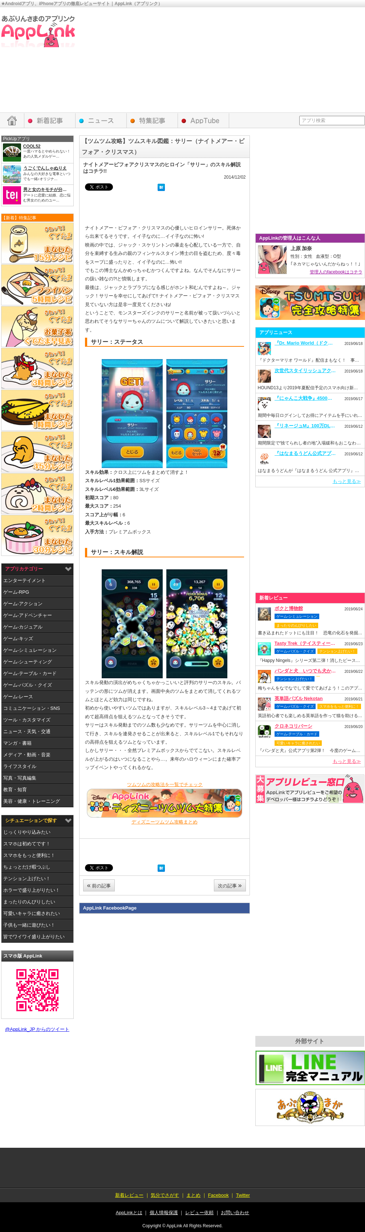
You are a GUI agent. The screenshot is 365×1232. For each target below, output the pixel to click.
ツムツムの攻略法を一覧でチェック (165, 784)
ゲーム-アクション (22, 603)
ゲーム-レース (18, 696)
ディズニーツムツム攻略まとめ (164, 822)
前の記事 (99, 885)
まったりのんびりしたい (29, 901)
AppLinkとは (129, 1212)
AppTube (203, 120)
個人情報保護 (164, 1212)
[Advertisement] (273, 62)
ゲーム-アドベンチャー (27, 615)
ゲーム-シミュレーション (30, 650)
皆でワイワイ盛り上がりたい (34, 936)
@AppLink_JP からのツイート (37, 1029)
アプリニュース (101, 120)
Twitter (243, 1195)
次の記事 (230, 885)
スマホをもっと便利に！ (29, 855)
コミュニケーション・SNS (31, 708)
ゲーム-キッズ (18, 638)
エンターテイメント (24, 580)
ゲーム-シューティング (27, 661)
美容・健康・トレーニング (31, 801)
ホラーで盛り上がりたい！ (31, 890)
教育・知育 (15, 789)
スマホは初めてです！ (26, 843)
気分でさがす (165, 1195)
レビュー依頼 (309, 789)
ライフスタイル (19, 766)
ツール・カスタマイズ (26, 720)
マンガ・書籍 (17, 743)
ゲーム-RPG (16, 592)
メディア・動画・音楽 (26, 754)
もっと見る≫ (347, 481)
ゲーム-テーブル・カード (30, 673)
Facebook (218, 1195)
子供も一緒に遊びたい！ (29, 925)
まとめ (193, 1195)
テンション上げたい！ (26, 878)
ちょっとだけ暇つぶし (26, 867)
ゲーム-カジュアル (22, 627)
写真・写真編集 (19, 778)
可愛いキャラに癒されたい (31, 913)
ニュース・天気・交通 (26, 731)
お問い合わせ (235, 1212)
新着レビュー (50, 120)
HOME (12, 120)
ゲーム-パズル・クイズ (27, 685)
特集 (152, 120)
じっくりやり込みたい (26, 832)
